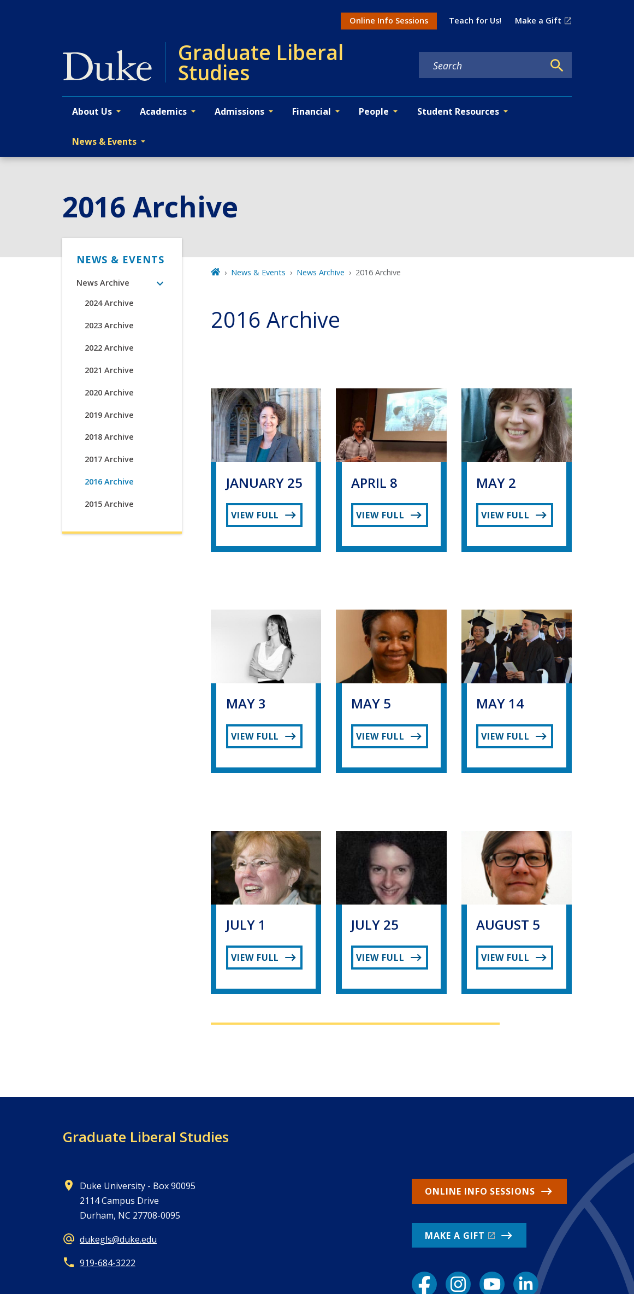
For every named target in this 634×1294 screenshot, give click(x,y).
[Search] (557, 66)
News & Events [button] (104, 141)
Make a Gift (538, 20)
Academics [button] (163, 111)
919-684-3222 (107, 1263)
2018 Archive (109, 437)
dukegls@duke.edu (118, 1239)
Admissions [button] (239, 111)
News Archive (102, 282)
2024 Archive (109, 303)
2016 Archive (109, 481)
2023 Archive (109, 325)
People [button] (374, 111)
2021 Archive (109, 370)
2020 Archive (109, 392)
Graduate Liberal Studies (145, 1137)
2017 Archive (109, 459)
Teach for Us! (475, 20)
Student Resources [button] (458, 111)
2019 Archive (109, 415)
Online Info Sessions (388, 20)
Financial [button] (311, 111)
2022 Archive (109, 347)
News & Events (120, 259)
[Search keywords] (481, 65)
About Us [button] (92, 111)
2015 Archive (109, 504)
